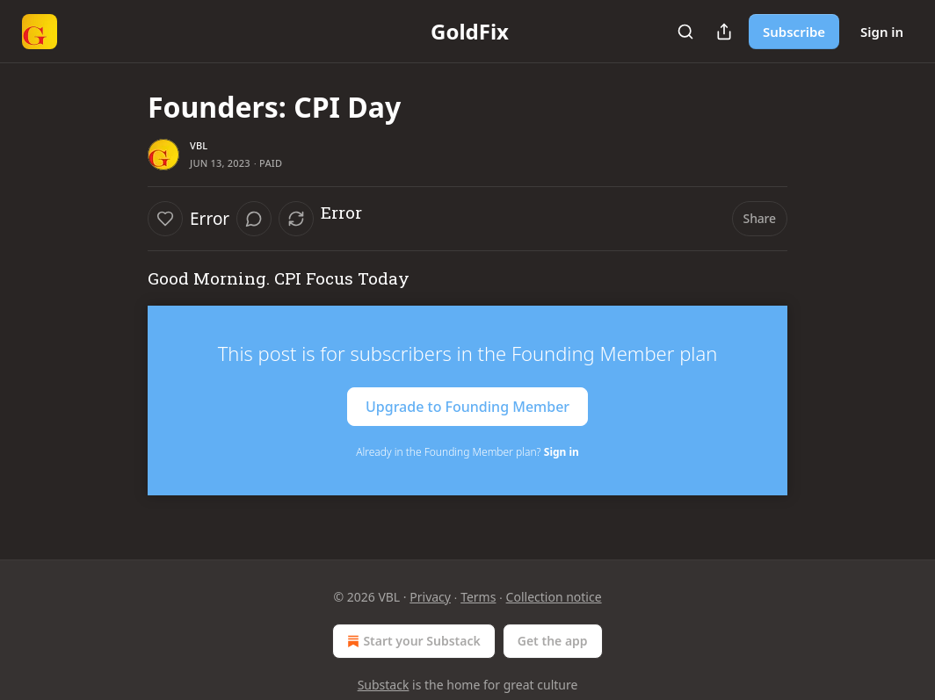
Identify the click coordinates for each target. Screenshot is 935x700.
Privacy (430, 596)
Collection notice (554, 596)
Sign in (881, 31)
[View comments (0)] (254, 218)
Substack (384, 684)
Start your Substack (412, 641)
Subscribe (794, 31)
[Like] (165, 218)
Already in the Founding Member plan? (467, 451)
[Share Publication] (724, 31)
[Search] (685, 31)
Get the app (553, 640)
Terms (478, 596)
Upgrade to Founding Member (467, 406)
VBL (198, 145)
